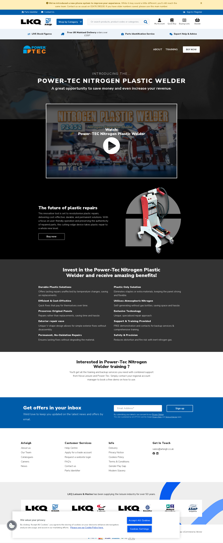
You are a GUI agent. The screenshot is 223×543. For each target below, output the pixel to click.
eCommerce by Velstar (192, 532)
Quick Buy (171, 22)
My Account (159, 22)
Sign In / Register (194, 12)
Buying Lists (184, 22)
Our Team (26, 452)
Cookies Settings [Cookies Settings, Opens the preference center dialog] (139, 528)
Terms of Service (171, 417)
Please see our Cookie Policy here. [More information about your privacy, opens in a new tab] (86, 527)
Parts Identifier (30, 12)
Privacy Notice (158, 414)
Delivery (113, 448)
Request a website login (78, 457)
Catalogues (27, 457)
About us (26, 448)
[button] (12, 525)
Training (171, 49)
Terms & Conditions (119, 461)
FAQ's (68, 461)
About (157, 49)
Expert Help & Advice (185, 34)
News (24, 466)
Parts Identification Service (140, 34)
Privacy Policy (157, 417)
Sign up (179, 408)
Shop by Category (70, 21)
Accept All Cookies (139, 520)
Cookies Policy (116, 457)
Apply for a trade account (78, 452)
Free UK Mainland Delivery (87, 34)
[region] (96, 524)
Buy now (191, 49)
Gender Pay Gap (117, 466)
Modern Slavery (117, 470)
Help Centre (71, 448)
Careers (25, 461)
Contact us (70, 466)
